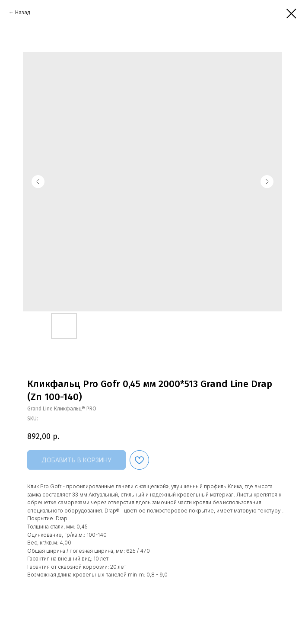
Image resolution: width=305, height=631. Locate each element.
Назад (22, 13)
